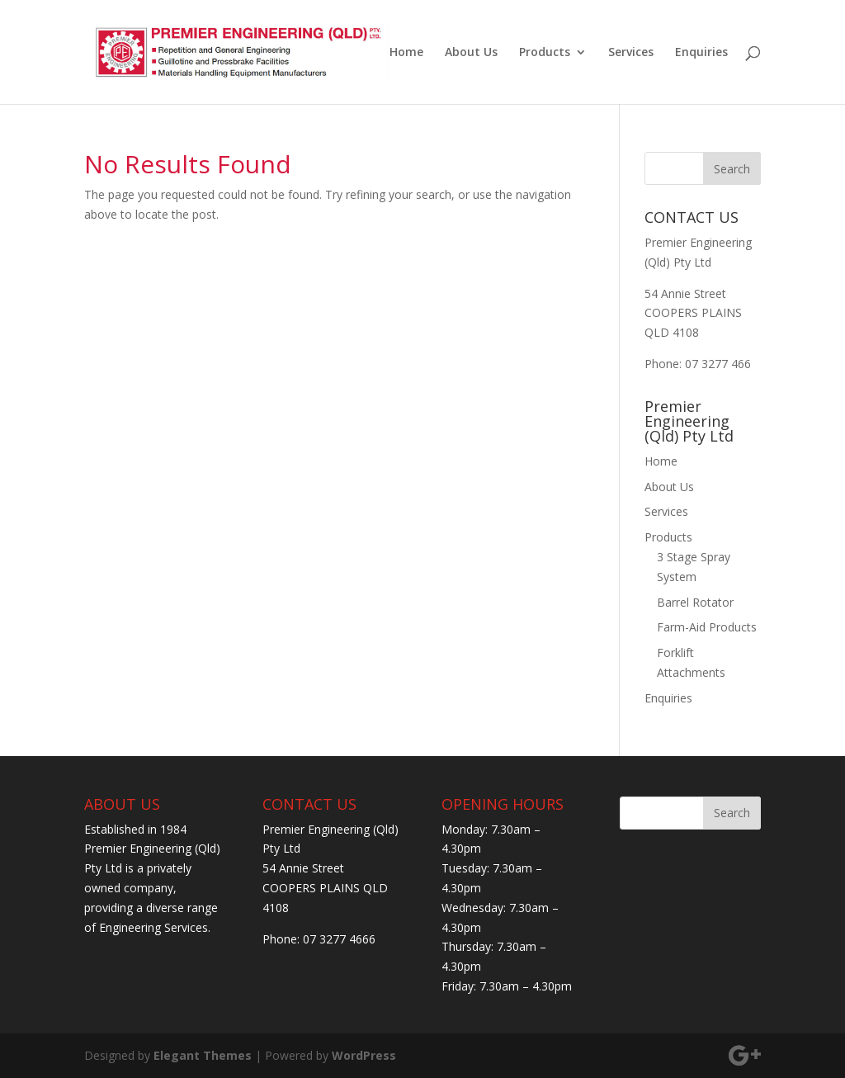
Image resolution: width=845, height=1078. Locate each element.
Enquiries (701, 52)
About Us (471, 52)
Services (631, 52)
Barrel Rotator (695, 602)
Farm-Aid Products (707, 627)
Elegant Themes (202, 1055)
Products (544, 52)
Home (406, 52)
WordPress (364, 1055)
